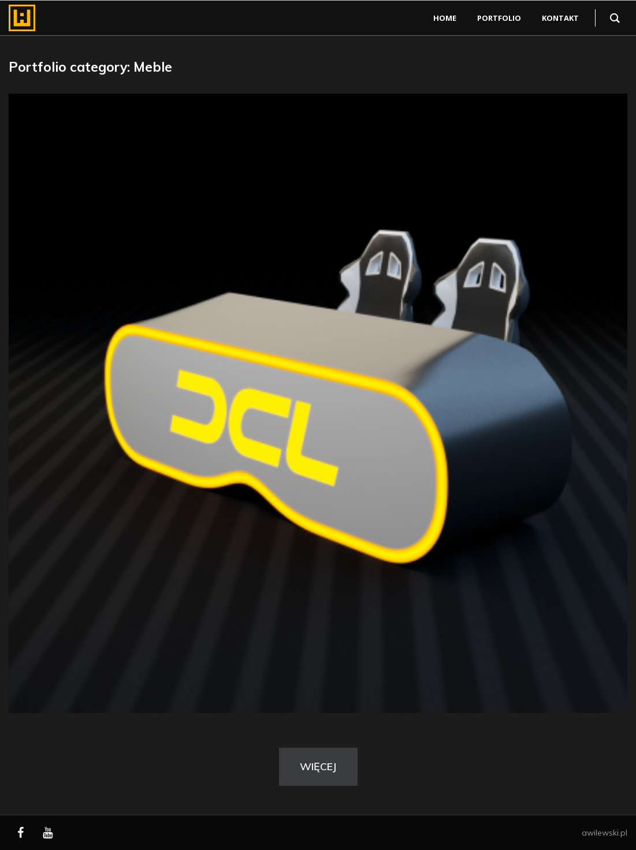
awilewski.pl (604, 832)
